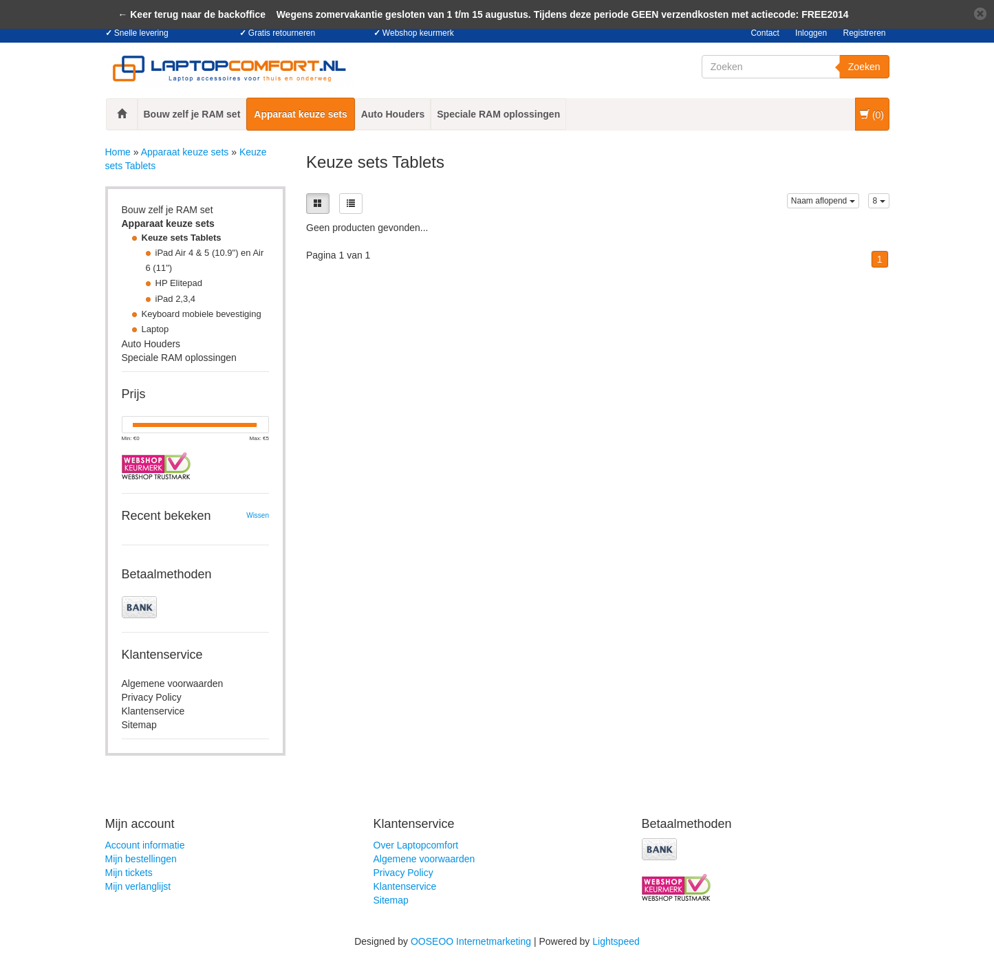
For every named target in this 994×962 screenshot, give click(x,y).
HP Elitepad (178, 283)
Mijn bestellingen (141, 858)
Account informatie (145, 845)
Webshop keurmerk (418, 33)
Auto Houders (393, 114)
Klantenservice (153, 711)
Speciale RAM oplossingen (498, 114)
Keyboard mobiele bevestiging (201, 314)
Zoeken (864, 66)
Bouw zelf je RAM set (192, 114)
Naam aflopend (823, 201)
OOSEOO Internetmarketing (471, 941)
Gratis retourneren (281, 33)
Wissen (257, 515)
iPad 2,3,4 (175, 299)
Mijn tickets (129, 872)
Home (118, 151)
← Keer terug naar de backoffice (192, 14)
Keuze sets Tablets (182, 237)
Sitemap (139, 724)
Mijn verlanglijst (138, 886)
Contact (764, 33)
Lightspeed (616, 941)
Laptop (155, 329)
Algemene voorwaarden (173, 683)
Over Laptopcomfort (416, 845)
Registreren (864, 33)
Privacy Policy (152, 697)
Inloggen (811, 33)
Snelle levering (141, 33)
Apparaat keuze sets (300, 114)
